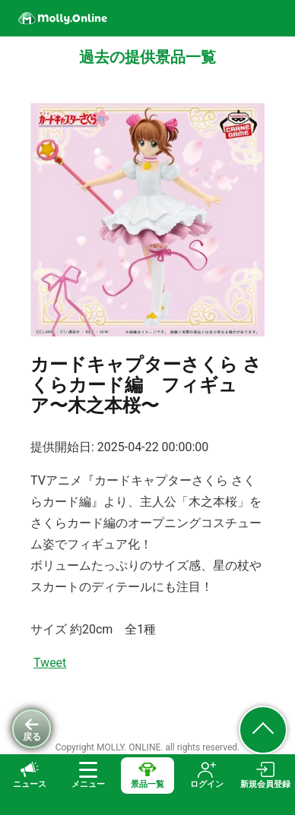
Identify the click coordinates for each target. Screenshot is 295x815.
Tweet (49, 662)
